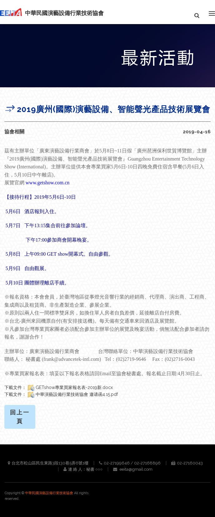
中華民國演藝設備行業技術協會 (49, 493)
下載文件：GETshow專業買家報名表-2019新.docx (58, 387)
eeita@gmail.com (136, 469)
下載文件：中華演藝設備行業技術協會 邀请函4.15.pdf (61, 394)
